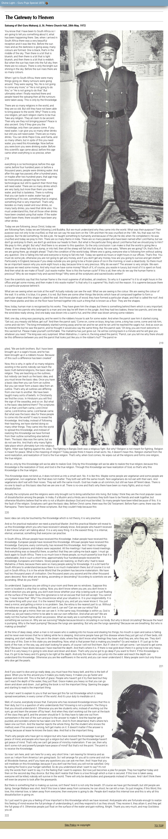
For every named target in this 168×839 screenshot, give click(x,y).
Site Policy (70, 825)
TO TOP (159, 825)
